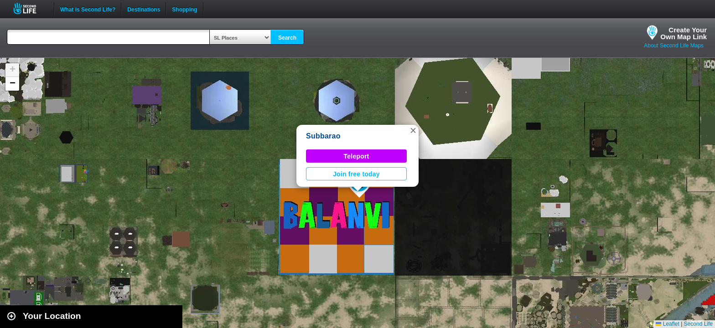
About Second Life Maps (674, 45)
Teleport (356, 156)
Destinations (143, 8)
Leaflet (667, 324)
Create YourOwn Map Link (683, 33)
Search (287, 38)
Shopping (184, 8)
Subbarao (323, 136)
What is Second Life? (87, 8)
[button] (413, 130)
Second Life (30, 8)
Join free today (356, 174)
